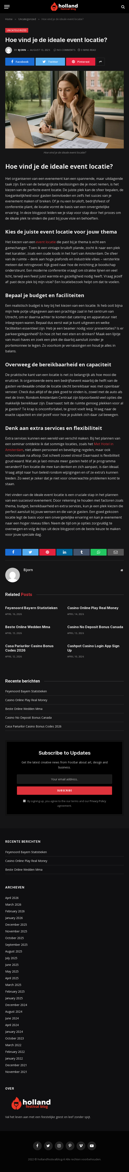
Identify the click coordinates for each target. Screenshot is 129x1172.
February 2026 (15, 911)
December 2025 (16, 925)
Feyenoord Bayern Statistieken (31, 608)
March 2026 (13, 904)
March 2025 (13, 985)
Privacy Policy (98, 801)
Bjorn (22, 49)
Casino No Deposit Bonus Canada (95, 627)
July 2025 (11, 958)
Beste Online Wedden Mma (27, 627)
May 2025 (12, 971)
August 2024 (13, 1012)
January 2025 (14, 998)
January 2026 (14, 918)
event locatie (46, 242)
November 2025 (16, 931)
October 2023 (14, 1038)
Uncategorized (17, 30)
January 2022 (14, 1058)
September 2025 (16, 945)
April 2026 (12, 898)
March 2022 (13, 1045)
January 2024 (14, 1032)
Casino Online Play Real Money (93, 608)
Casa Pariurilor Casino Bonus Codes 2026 (29, 648)
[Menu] (7, 7)
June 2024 (12, 1018)
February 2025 (15, 991)
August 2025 (13, 951)
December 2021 (16, 1065)
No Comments (64, 49)
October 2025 (14, 938)
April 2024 (12, 1025)
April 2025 (12, 978)
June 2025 (12, 965)
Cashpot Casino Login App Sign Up (93, 648)
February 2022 (15, 1052)
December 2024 (16, 1005)
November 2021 (16, 1072)
